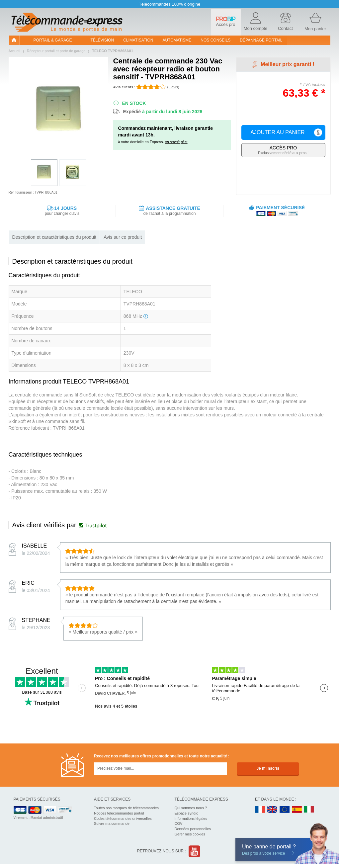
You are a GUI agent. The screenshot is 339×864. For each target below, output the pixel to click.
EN (285, 810)
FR (260, 810)
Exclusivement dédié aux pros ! (283, 150)
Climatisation (138, 40)
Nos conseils (215, 40)
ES (297, 810)
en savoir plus (176, 142)
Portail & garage (53, 40)
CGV (179, 823)
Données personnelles (193, 829)
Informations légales (191, 819)
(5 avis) (173, 87)
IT (309, 810)
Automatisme (176, 40)
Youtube (195, 851)
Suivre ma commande (111, 823)
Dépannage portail (261, 40)
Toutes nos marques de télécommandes (126, 808)
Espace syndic (186, 813)
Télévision (102, 40)
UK (272, 810)
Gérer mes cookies (190, 834)
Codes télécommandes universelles (123, 819)
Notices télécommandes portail (119, 813)
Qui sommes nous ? (191, 808)
